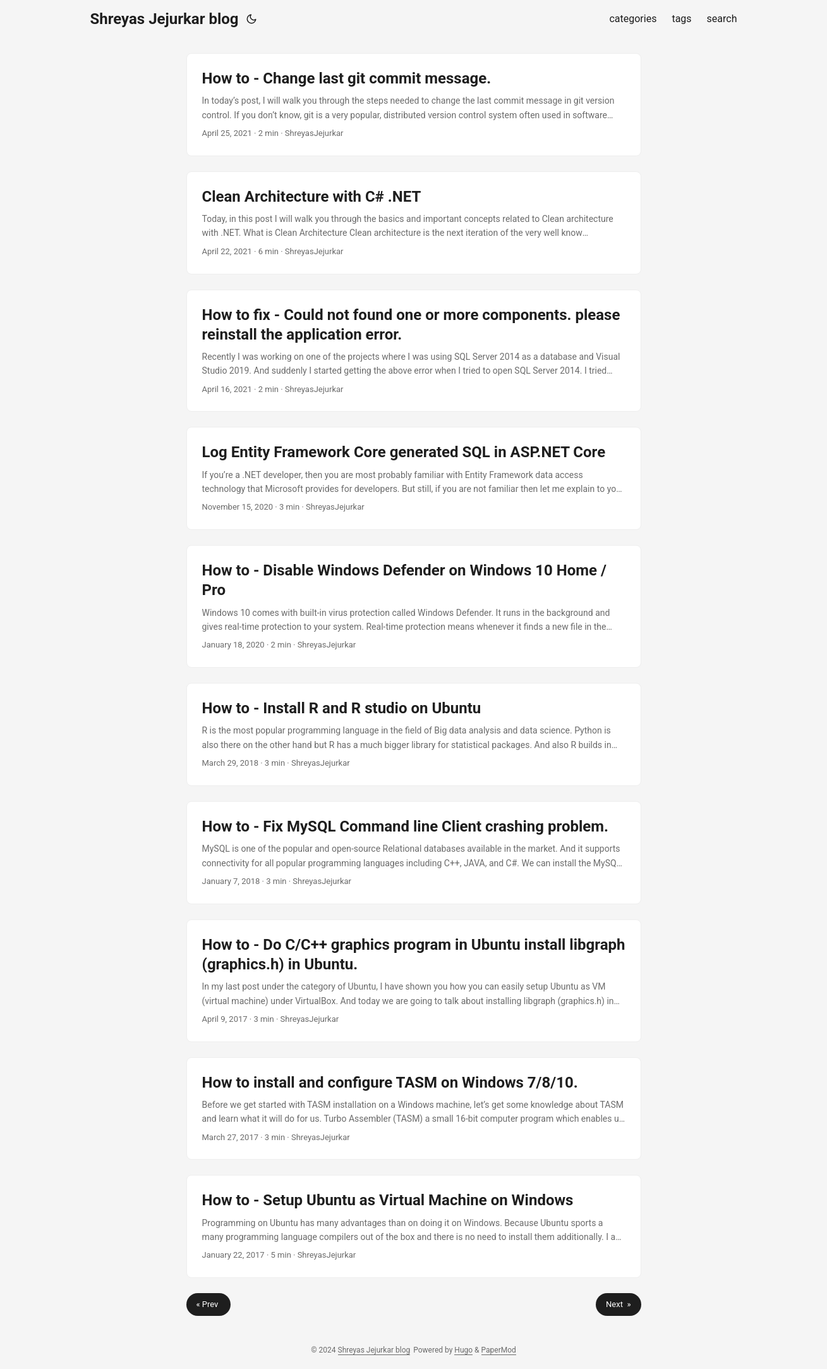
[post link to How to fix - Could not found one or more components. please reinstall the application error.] (414, 351)
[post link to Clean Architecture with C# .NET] (414, 223)
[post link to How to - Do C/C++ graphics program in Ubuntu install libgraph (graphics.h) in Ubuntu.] (414, 980)
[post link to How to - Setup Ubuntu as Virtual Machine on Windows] (414, 1226)
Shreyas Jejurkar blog (164, 19)
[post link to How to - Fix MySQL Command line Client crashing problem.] (414, 853)
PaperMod (498, 1350)
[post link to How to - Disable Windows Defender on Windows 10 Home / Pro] (414, 606)
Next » (618, 1304)
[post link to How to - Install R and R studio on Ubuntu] (414, 734)
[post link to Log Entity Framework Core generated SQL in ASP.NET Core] (414, 478)
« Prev (208, 1304)
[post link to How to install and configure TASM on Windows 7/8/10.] (414, 1109)
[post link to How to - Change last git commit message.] (414, 105)
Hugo (463, 1350)
